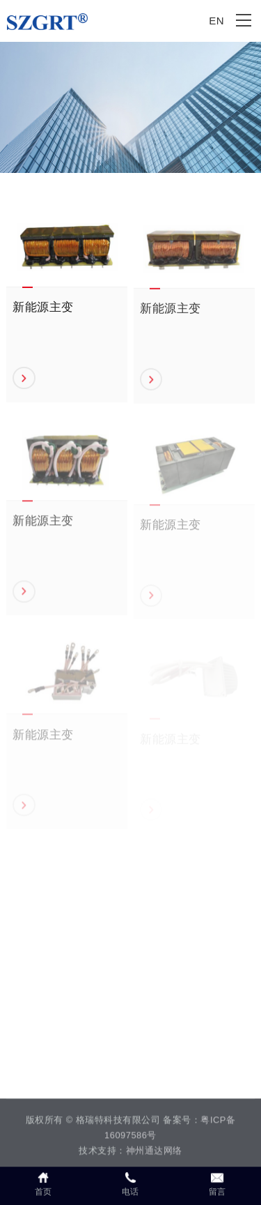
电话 (130, 1184)
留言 (217, 1184)
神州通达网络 (154, 1152)
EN (216, 20)
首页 (43, 1184)
